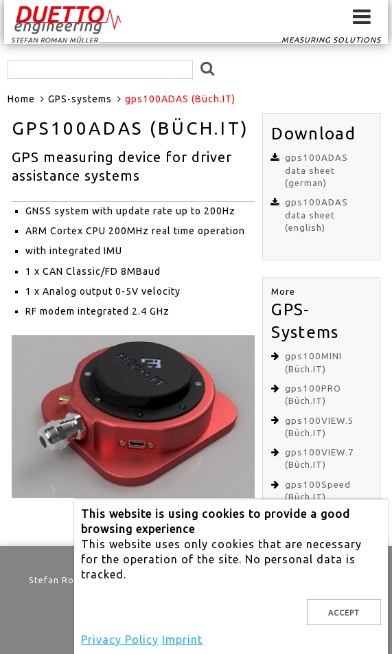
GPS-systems (80, 98)
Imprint (182, 639)
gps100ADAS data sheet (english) (316, 215)
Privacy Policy (120, 639)
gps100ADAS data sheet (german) (316, 170)
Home (21, 98)
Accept (344, 613)
